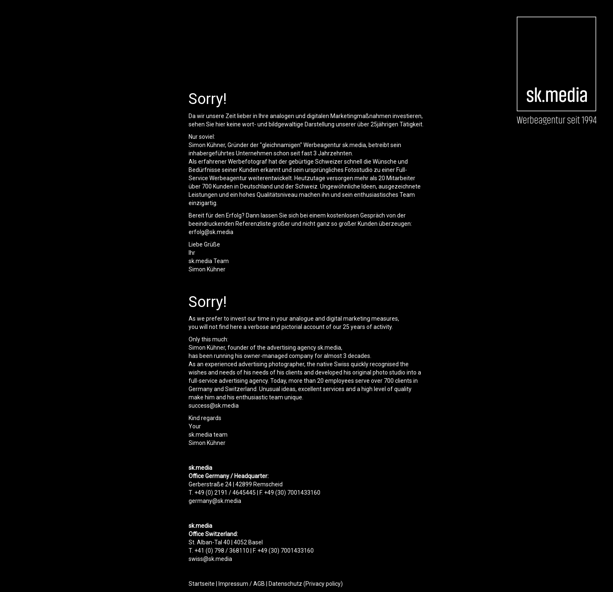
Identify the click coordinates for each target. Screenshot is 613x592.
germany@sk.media (215, 501)
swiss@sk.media (210, 559)
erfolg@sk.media (211, 232)
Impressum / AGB (241, 583)
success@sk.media (214, 405)
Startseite (202, 583)
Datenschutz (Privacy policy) (306, 583)
